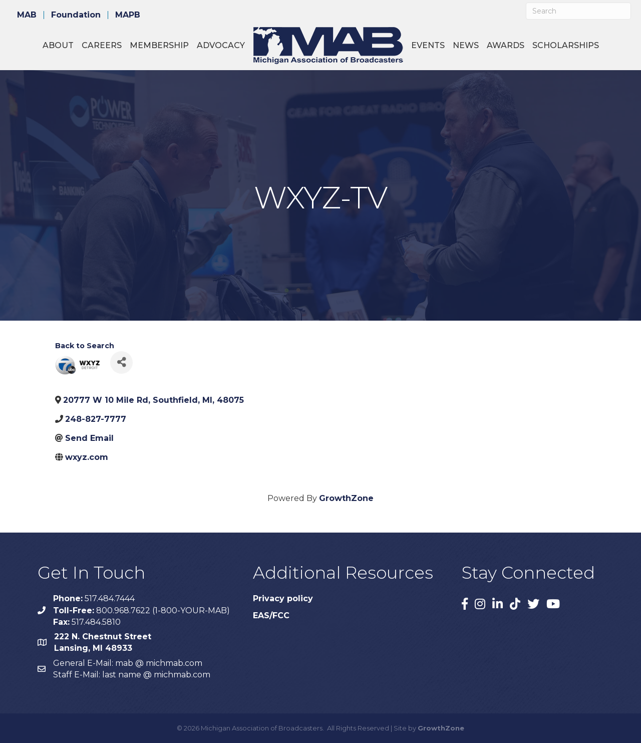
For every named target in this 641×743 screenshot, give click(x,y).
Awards (505, 45)
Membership (159, 45)
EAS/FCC (271, 615)
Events (428, 45)
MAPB (127, 15)
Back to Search (84, 345)
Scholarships (565, 45)
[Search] (578, 11)
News (466, 45)
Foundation (76, 15)
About (58, 45)
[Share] (121, 362)
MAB (27, 15)
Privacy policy (283, 598)
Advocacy (221, 45)
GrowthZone (346, 498)
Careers (102, 45)
